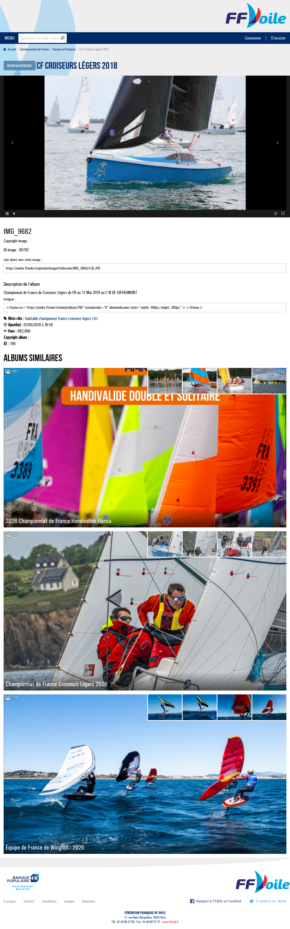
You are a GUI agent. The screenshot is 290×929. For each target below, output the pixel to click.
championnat (48, 318)
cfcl (94, 318)
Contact (28, 901)
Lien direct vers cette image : (145, 265)
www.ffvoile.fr (170, 922)
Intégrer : (145, 304)
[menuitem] (11, 49)
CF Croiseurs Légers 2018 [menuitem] (93, 49)
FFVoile (255, 15)
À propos (10, 901)
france (62, 318)
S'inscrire (278, 38)
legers (86, 318)
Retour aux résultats (19, 66)
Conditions (49, 901)
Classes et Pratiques (63, 49)
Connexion (253, 38)
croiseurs (75, 318)
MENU (10, 38)
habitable (31, 318)
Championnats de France (34, 49)
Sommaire (88, 901)
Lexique (69, 901)
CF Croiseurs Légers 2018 (77, 67)
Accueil (10, 49)
